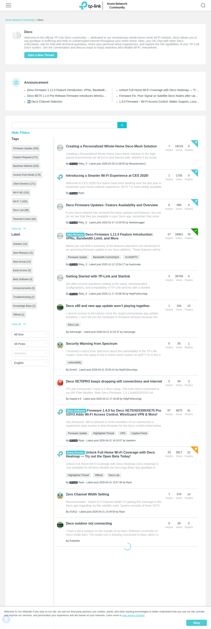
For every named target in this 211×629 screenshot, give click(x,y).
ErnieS (73, 369)
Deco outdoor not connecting (89, 523)
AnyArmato (135, 264)
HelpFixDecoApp (138, 293)
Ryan (81, 193)
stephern (131, 440)
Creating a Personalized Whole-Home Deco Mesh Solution (111, 146)
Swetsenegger (137, 222)
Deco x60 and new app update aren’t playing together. (108, 306)
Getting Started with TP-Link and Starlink (98, 276)
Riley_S (83, 163)
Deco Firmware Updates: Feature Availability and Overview (112, 205)
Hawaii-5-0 (75, 398)
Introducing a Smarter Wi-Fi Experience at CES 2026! (107, 175)
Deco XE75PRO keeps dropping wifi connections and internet (114, 381)
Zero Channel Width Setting (87, 494)
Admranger (75, 331)
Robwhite (74, 540)
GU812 (73, 511)
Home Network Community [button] (117, 5)
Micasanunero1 (137, 163)
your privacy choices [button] (133, 615)
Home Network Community (20, 20)
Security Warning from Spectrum (91, 343)
